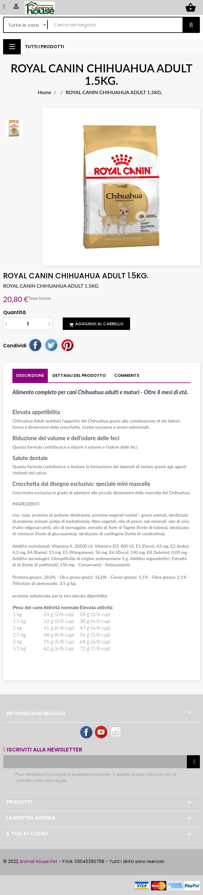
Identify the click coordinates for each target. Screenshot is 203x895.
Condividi (35, 345)
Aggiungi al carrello (96, 324)
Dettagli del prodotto (79, 375)
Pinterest (67, 345)
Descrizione (30, 375)
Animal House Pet (38, 861)
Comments (126, 375)
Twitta (51, 345)
